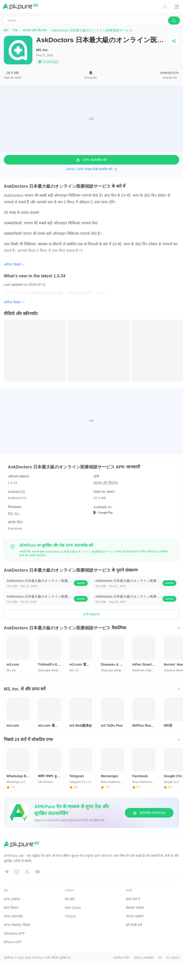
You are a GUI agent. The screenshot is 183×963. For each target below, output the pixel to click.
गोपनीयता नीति (121, 957)
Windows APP (14, 933)
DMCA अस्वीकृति (143, 957)
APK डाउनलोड (13, 916)
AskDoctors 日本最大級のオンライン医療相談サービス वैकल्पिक (65, 628)
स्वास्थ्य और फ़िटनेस (35, 30)
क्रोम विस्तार (11, 908)
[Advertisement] (91, 118)
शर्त (160, 957)
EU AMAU (172, 957)
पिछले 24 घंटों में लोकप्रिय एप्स (28, 739)
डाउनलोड (81, 583)
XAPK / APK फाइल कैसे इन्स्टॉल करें (91, 169)
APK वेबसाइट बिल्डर (17, 925)
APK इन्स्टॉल (12, 899)
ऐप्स (15, 30)
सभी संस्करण (91, 614)
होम (6, 30)
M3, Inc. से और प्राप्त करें (25, 689)
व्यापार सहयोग (135, 916)
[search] (174, 20)
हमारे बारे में (133, 899)
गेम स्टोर (70, 899)
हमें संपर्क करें (134, 925)
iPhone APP (13, 942)
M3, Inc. (42, 50)
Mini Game (73, 908)
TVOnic (70, 916)
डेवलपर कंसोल (135, 908)
